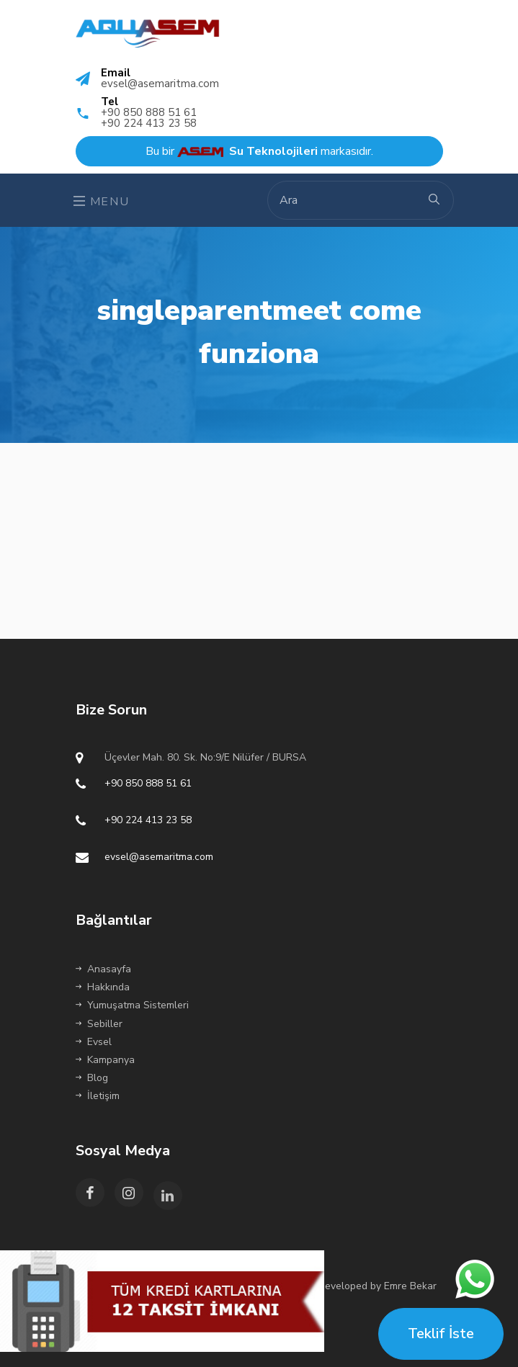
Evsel (94, 1042)
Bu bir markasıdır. (259, 151)
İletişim (98, 1096)
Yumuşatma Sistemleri (132, 1005)
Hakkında (103, 987)
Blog (92, 1078)
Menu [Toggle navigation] (101, 202)
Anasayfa (103, 969)
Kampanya (105, 1060)
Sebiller (99, 1024)
